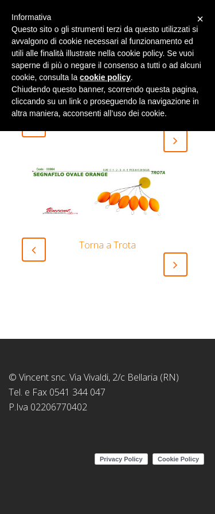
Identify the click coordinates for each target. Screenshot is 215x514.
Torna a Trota (107, 245)
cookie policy (105, 77)
